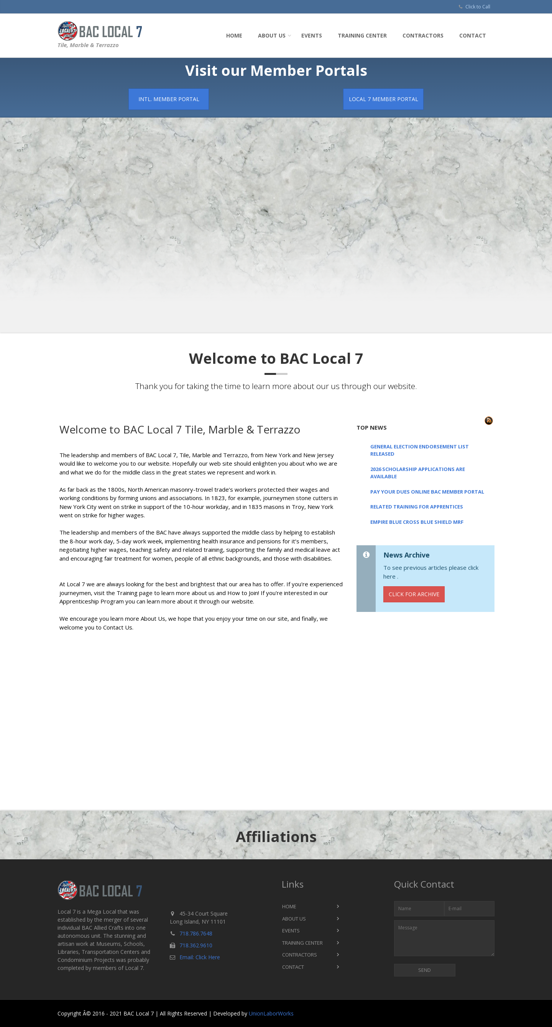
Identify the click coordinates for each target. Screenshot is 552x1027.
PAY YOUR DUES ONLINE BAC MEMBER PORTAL (427, 491)
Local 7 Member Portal (383, 99)
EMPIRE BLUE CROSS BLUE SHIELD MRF (416, 521)
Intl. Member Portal (168, 99)
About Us (272, 35)
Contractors (423, 35)
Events (311, 35)
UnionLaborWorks (271, 1013)
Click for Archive (414, 594)
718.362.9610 (195, 945)
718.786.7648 (195, 933)
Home (234, 35)
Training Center (362, 35)
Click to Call (477, 6)
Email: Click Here (199, 957)
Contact (472, 35)
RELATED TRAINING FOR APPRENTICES (416, 506)
